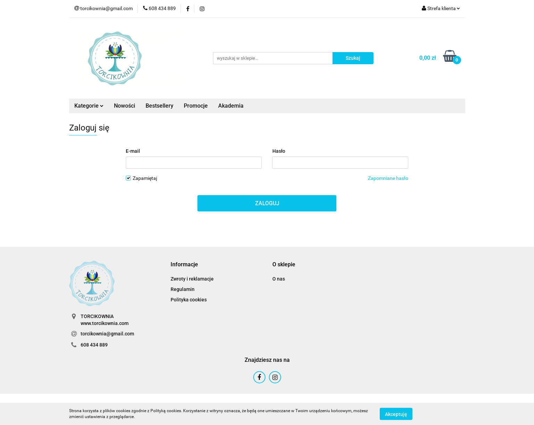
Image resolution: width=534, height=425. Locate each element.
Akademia (231, 105)
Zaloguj (267, 203)
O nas (278, 279)
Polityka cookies (189, 299)
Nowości (124, 105)
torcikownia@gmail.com (107, 333)
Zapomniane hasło (388, 178)
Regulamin (183, 289)
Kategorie (89, 105)
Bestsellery (159, 105)
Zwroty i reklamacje (192, 279)
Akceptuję (396, 414)
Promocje (196, 105)
